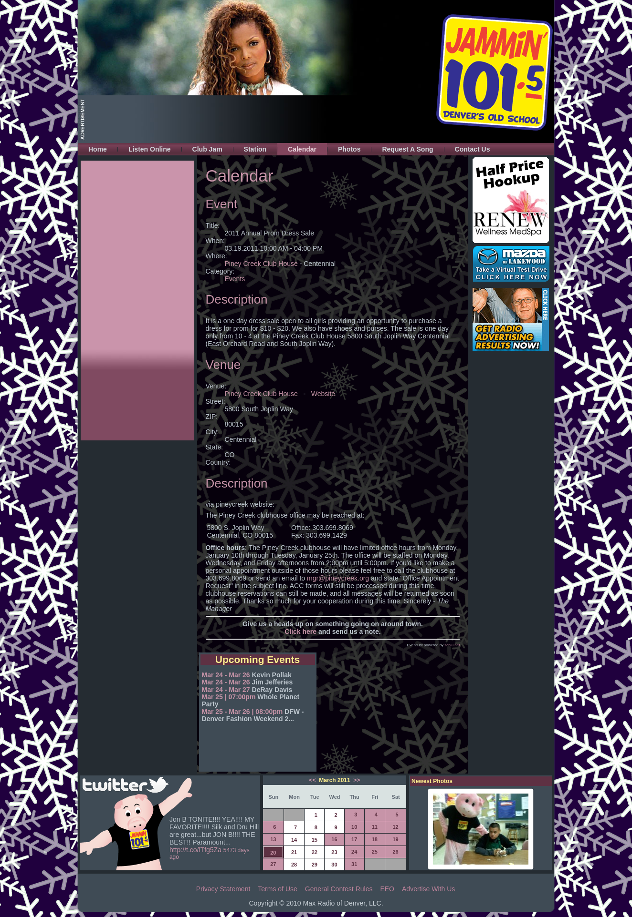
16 (334, 839)
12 (395, 827)
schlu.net (452, 645)
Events (235, 279)
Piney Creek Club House (261, 263)
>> (356, 780)
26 (395, 852)
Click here (300, 631)
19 (395, 839)
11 (375, 827)
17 (354, 839)
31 (354, 864)
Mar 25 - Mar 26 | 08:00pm (242, 711)
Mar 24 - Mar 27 (226, 689)
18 (375, 839)
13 (273, 839)
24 (354, 852)
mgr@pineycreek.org (338, 578)
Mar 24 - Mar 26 (226, 675)
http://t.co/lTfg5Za (195, 850)
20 (273, 853)
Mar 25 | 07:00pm (229, 697)
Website (323, 393)
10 (354, 827)
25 (375, 852)
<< (313, 780)
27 (273, 864)
